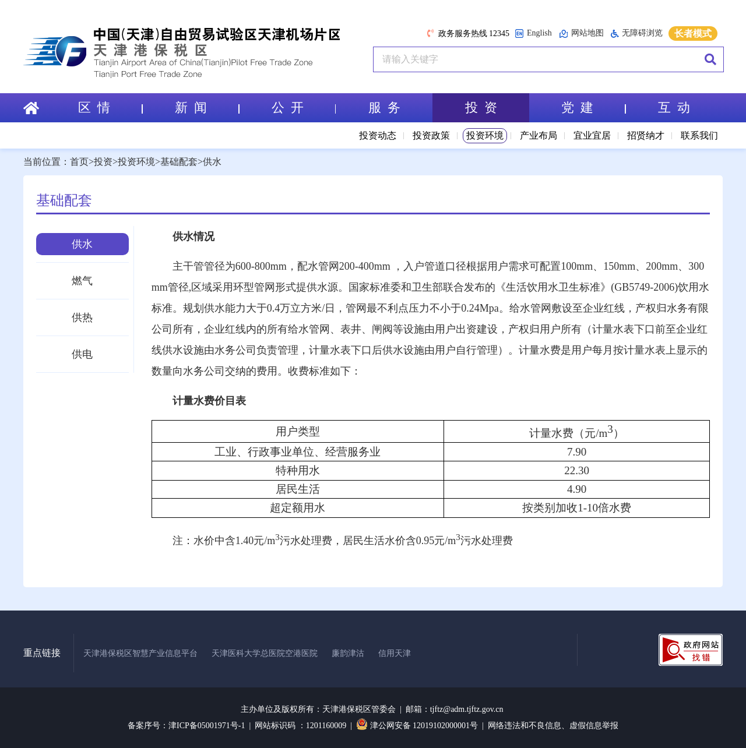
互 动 (674, 107)
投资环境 (485, 135)
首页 (79, 162)
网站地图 (581, 33)
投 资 (481, 107)
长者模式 (693, 33)
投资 (103, 162)
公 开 (304, 107)
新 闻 (207, 107)
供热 (82, 317)
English (533, 33)
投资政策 (431, 135)
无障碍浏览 (637, 33)
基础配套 (179, 162)
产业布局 (538, 135)
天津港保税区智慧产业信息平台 (140, 653)
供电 (82, 354)
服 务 (384, 107)
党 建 (593, 107)
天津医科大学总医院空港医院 (265, 653)
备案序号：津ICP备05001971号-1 (186, 725)
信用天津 (394, 653)
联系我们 (699, 135)
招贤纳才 (645, 135)
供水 (212, 162)
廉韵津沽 (348, 653)
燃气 (82, 281)
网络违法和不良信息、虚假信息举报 (553, 725)
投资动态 (377, 135)
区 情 (110, 107)
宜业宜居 (592, 135)
